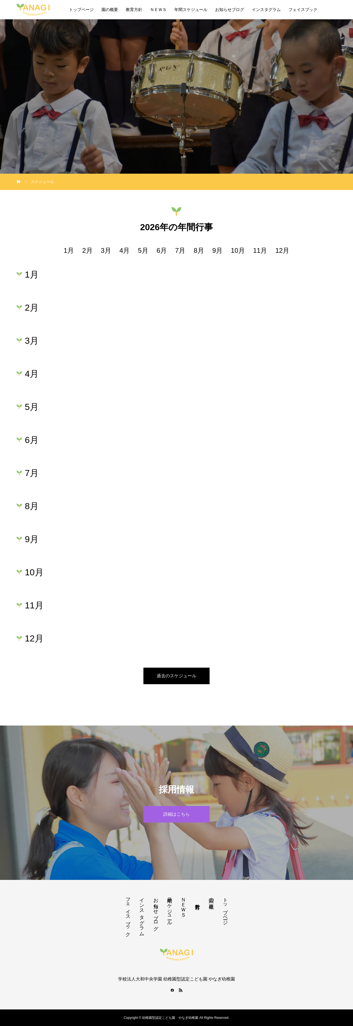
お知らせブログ (229, 9)
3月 (106, 250)
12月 (282, 250)
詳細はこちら (176, 814)
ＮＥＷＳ (158, 9)
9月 (217, 250)
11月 (260, 250)
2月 (87, 250)
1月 (69, 250)
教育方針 (134, 9)
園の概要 (109, 9)
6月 (162, 250)
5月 (143, 250)
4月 (124, 250)
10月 (238, 250)
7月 (180, 250)
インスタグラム (266, 9)
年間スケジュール (190, 9)
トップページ (81, 9)
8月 (199, 250)
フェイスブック (302, 9)
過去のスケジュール (176, 675)
